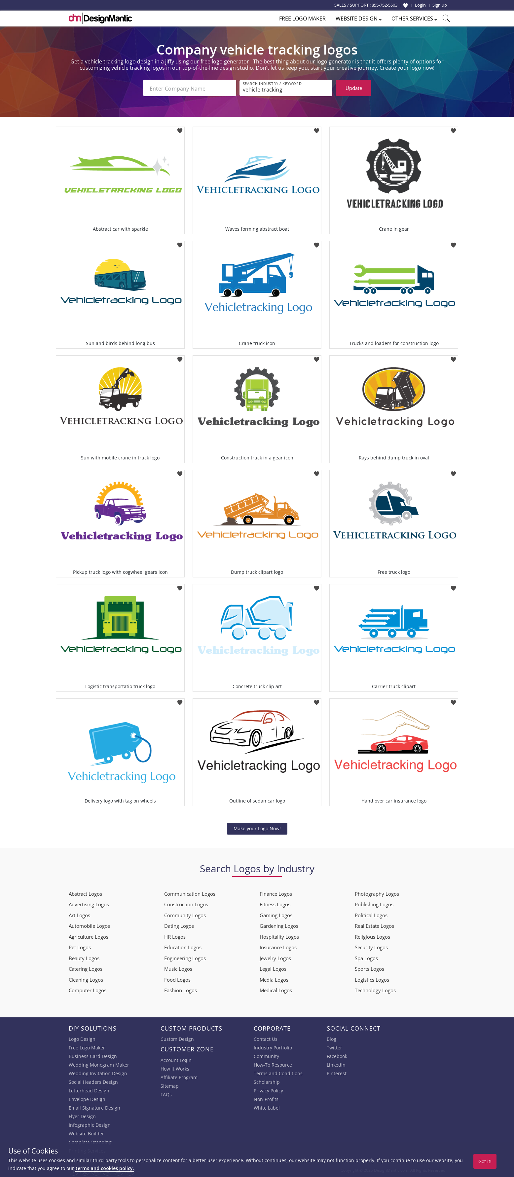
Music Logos (178, 968)
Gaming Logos (276, 914)
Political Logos (371, 914)
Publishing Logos (374, 903)
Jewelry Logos (275, 957)
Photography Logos (377, 893)
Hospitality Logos (279, 936)
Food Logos (177, 979)
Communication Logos (189, 893)
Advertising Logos (89, 903)
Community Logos (185, 914)
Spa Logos (366, 957)
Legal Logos (273, 968)
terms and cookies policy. (104, 1168)
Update (354, 88)
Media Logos (274, 979)
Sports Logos (369, 968)
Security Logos (371, 946)
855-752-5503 (384, 5)
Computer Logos (87, 989)
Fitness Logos (275, 903)
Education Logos (183, 946)
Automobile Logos (89, 925)
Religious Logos (372, 936)
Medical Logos (276, 989)
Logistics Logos (372, 979)
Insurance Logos (278, 946)
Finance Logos (276, 893)
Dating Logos (179, 925)
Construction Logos (186, 903)
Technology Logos (375, 989)
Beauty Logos (84, 957)
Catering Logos (85, 968)
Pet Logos (80, 946)
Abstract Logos (85, 893)
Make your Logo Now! (257, 827)
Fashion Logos (180, 989)
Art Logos (79, 914)
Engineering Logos (185, 957)
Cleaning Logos (86, 979)
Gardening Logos (279, 925)
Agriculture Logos (88, 936)
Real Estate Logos (374, 925)
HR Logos (175, 936)
